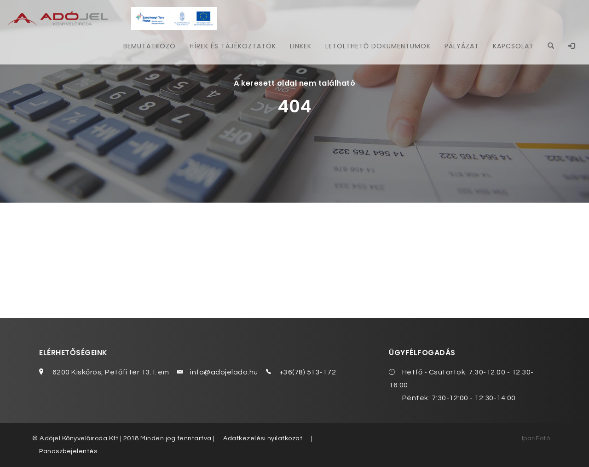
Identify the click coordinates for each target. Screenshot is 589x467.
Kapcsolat (513, 46)
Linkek (299, 46)
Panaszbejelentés (68, 451)
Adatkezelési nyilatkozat (263, 438)
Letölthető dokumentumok (376, 46)
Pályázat (460, 46)
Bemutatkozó (146, 46)
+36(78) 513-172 (307, 372)
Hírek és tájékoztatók (230, 46)
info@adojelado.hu (224, 372)
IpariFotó (536, 438)
